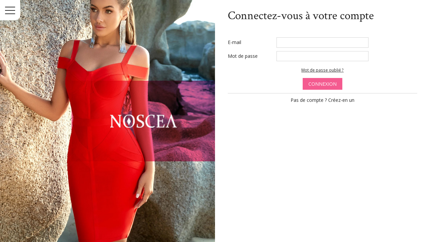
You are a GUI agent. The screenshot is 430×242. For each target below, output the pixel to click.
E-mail (234, 42)
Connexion (322, 84)
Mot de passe (243, 56)
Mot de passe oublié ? (322, 70)
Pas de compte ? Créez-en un (322, 100)
